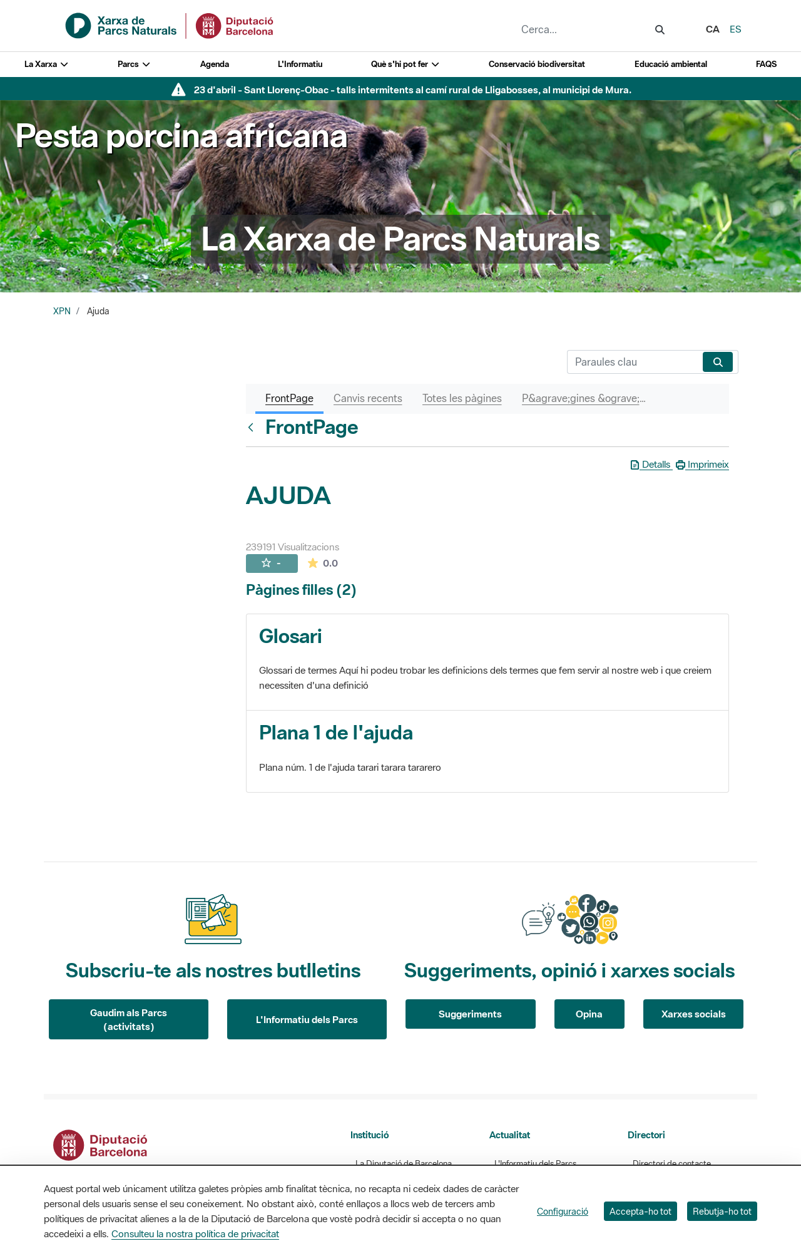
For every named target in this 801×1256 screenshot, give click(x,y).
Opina (589, 1013)
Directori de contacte (672, 1163)
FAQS (766, 64)
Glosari (290, 636)
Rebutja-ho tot (722, 1211)
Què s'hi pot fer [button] (405, 64)
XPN (62, 311)
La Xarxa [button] (46, 64)
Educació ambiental (671, 64)
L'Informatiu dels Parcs (307, 1019)
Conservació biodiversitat (537, 64)
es (736, 29)
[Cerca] (632, 362)
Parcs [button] (134, 64)
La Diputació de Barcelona (403, 1163)
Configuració (562, 1211)
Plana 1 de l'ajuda (336, 732)
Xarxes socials (693, 1013)
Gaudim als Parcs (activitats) (128, 1019)
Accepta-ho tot (640, 1211)
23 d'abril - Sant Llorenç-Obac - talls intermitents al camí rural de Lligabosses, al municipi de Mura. (412, 89)
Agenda (214, 64)
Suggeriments (470, 1013)
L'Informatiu (300, 64)
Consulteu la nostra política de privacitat (195, 1233)
